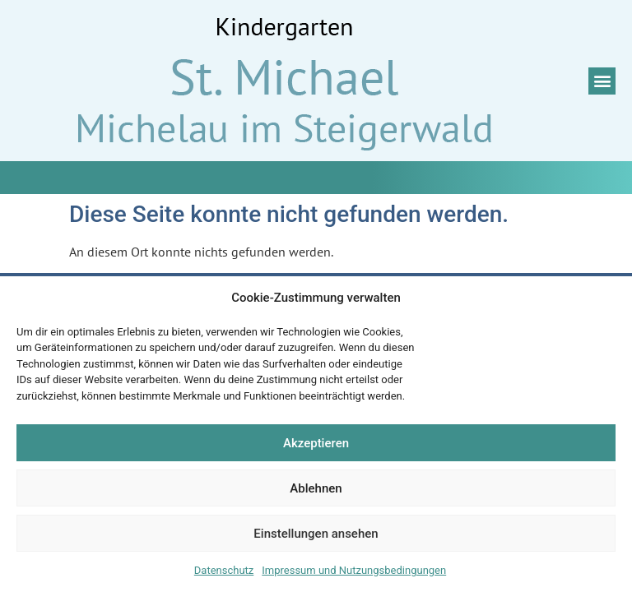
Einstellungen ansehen (315, 533)
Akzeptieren (316, 443)
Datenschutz (223, 570)
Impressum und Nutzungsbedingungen (354, 570)
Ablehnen (316, 488)
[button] (602, 81)
